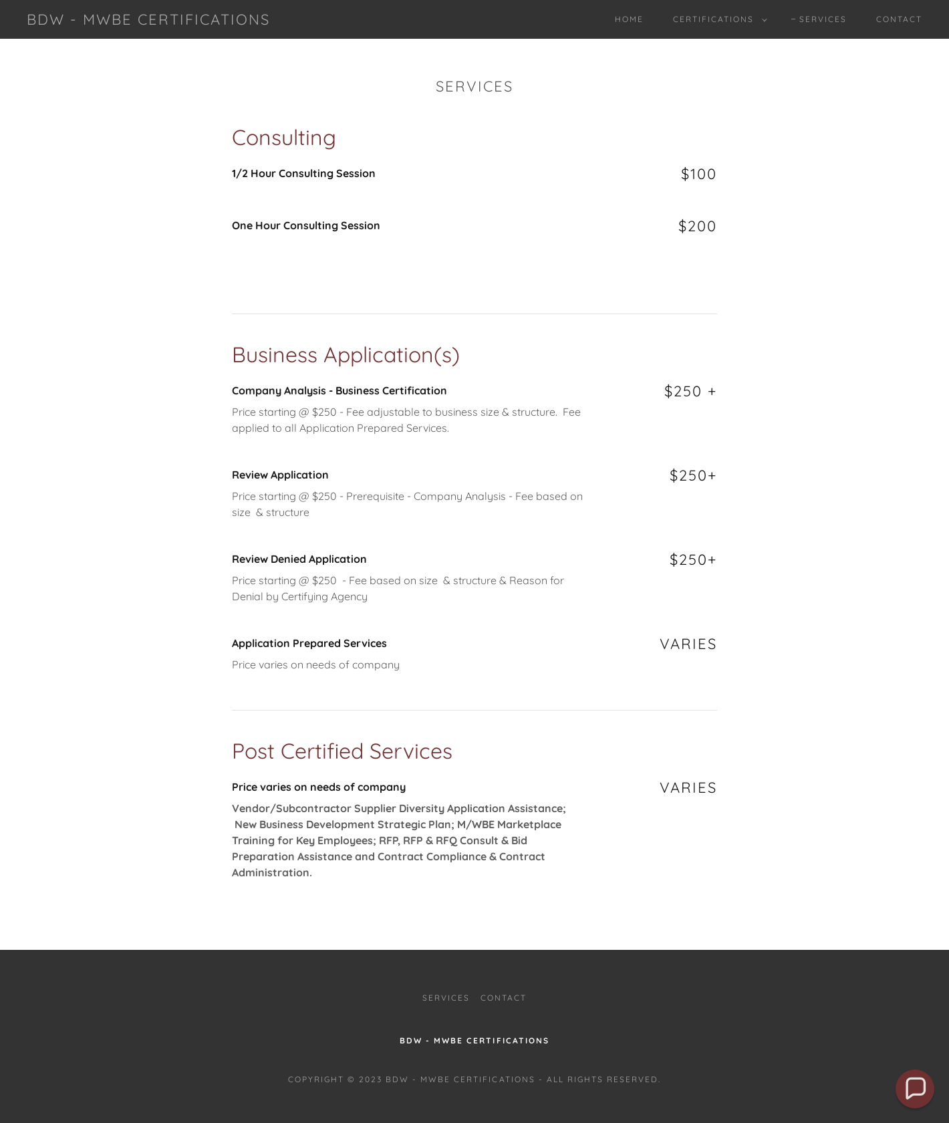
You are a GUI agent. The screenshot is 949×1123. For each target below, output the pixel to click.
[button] (717, 19)
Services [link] (823, 19)
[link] (148, 20)
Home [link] (629, 19)
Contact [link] (899, 19)
